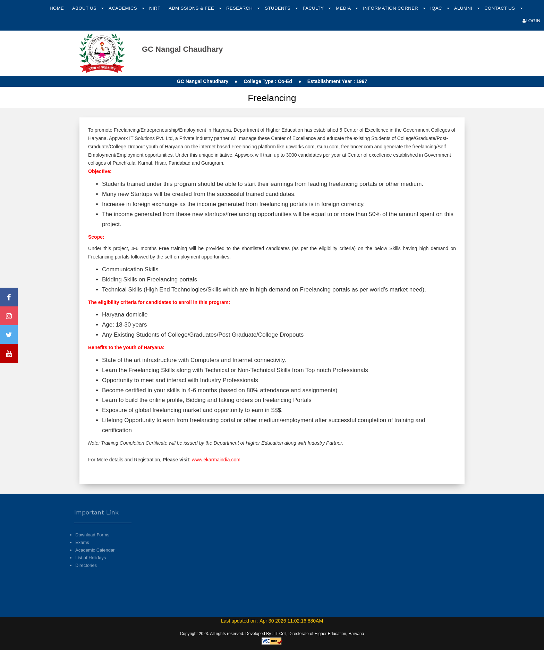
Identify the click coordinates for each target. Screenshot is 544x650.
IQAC (436, 8)
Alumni (464, 8)
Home (57, 8)
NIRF (154, 8)
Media (344, 8)
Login (531, 20)
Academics (123, 8)
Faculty (314, 8)
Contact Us (500, 8)
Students (278, 8)
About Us (85, 8)
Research (240, 8)
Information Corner (391, 8)
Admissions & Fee (192, 8)
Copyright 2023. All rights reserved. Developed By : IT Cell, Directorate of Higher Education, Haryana (272, 633)
